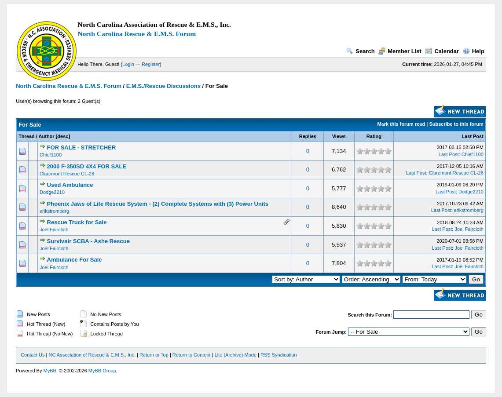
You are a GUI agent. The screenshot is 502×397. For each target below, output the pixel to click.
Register (151, 64)
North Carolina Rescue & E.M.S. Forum (136, 33)
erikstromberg (54, 211)
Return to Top (154, 354)
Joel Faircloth (54, 229)
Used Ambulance (70, 185)
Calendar (442, 51)
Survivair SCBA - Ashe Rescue (88, 241)
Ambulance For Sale (74, 259)
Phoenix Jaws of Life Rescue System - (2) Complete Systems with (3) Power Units (158, 203)
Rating (373, 136)
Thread (26, 136)
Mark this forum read (401, 124)
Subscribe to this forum (456, 124)
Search (360, 51)
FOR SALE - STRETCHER (81, 147)
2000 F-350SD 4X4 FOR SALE (87, 166)
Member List (399, 51)
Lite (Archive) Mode (235, 354)
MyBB (50, 370)
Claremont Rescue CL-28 (67, 173)
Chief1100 (51, 154)
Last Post (473, 136)
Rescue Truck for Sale (77, 222)
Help (473, 51)
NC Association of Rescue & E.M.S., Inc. (92, 354)
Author (47, 136)
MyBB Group (102, 370)
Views (339, 136)
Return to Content (191, 354)
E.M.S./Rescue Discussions (163, 86)
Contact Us (32, 354)
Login (128, 64)
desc (62, 136)
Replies (307, 136)
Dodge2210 (52, 192)
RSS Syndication (278, 354)
